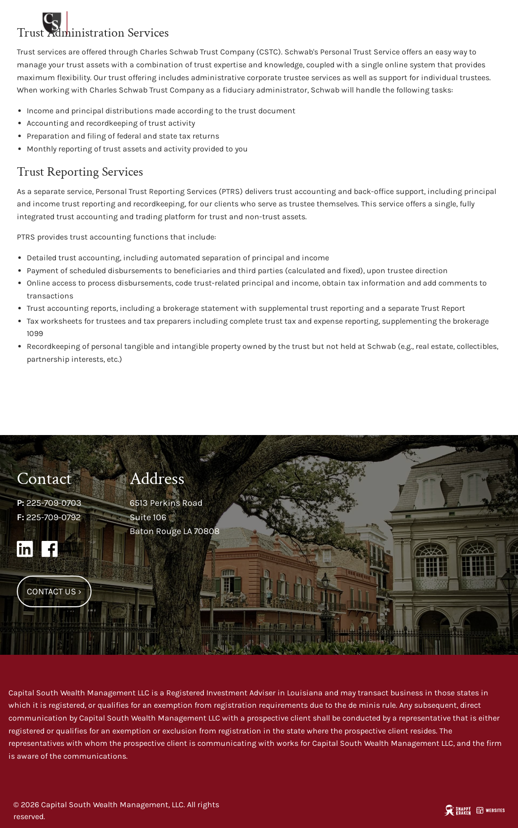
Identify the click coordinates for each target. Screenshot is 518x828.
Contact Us (54, 591)
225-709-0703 (54, 502)
